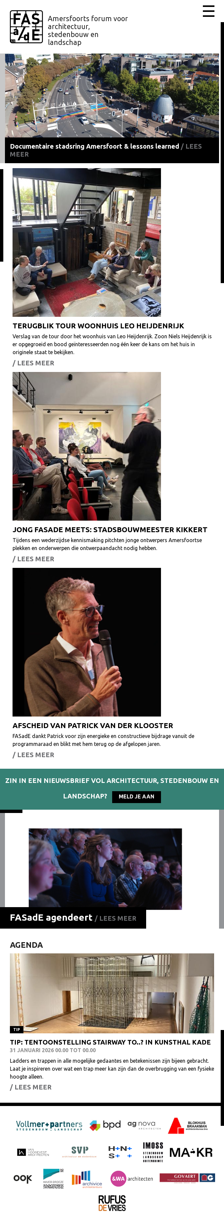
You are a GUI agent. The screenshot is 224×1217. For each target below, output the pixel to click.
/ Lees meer (115, 918)
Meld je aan (136, 796)
